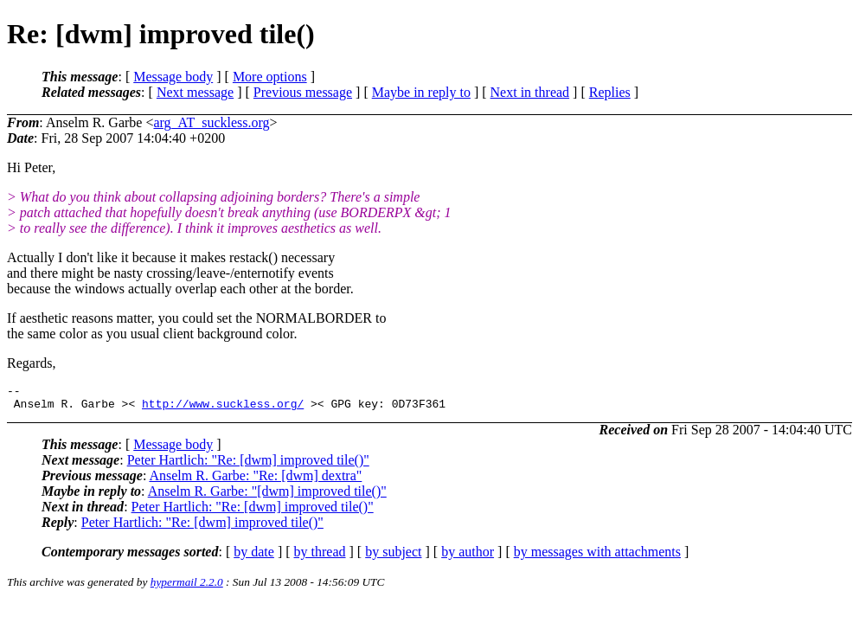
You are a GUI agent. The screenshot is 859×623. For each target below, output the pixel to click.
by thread (320, 556)
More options (270, 76)
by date (254, 556)
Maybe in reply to (421, 92)
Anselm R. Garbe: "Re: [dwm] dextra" (255, 480)
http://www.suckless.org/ (223, 408)
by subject (393, 556)
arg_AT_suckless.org (211, 122)
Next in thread (530, 92)
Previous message (302, 92)
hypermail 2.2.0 (187, 587)
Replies (610, 92)
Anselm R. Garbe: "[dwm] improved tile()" (267, 496)
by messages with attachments (597, 556)
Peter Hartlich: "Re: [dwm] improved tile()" (248, 465)
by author (467, 556)
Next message (195, 92)
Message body (173, 76)
